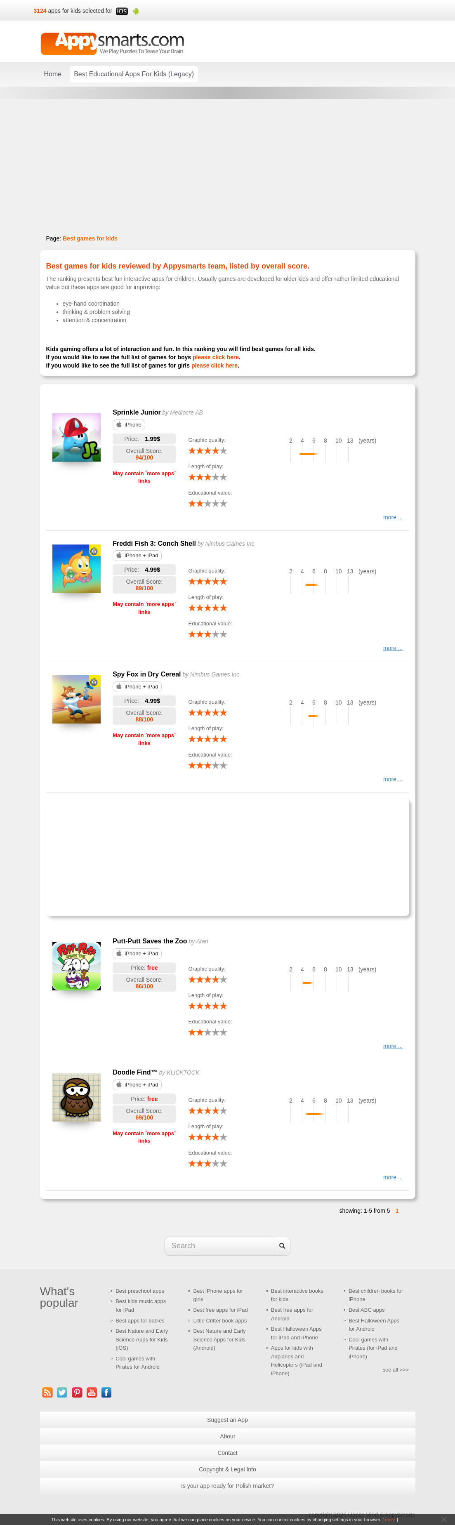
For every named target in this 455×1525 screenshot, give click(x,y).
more (390, 1519)
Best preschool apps (140, 1291)
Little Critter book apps (220, 1321)
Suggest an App (227, 1420)
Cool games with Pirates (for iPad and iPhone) (373, 1348)
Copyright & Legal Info (227, 1469)
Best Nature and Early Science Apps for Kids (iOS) (142, 1339)
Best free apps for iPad (220, 1310)
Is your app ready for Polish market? (227, 1486)
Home (53, 74)
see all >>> (396, 1370)
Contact (227, 1453)
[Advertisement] (165, 856)
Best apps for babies (140, 1321)
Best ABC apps (366, 1310)
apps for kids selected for (80, 10)
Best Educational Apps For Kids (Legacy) (134, 74)
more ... (393, 517)
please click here (216, 357)
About (227, 1436)
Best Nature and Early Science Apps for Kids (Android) (219, 1339)
